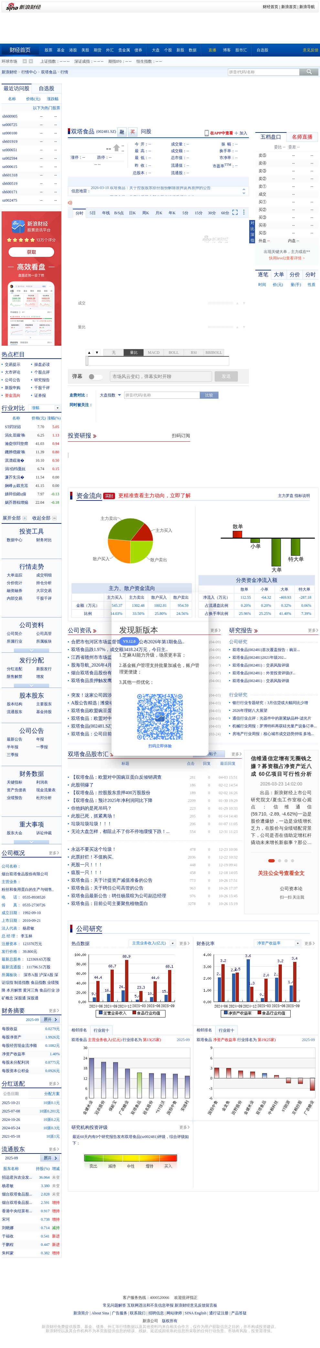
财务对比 (44, 540)
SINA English (195, 1313)
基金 (61, 50)
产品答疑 (239, 1313)
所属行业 (14, 641)
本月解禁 (14, 990)
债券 (138, 50)
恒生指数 (144, 61)
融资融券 (14, 590)
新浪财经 (9, 72)
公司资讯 (79, 630)
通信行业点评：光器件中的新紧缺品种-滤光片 (271, 718)
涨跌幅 (53, 99)
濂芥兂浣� (14, 477)
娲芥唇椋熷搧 (16, 502)
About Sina (100, 1313)
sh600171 (9, 192)
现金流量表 (46, 790)
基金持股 (44, 712)
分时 (79, 213)
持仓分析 (44, 583)
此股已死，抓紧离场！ (93, 816)
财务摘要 (13, 1010)
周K (145, 213)
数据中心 (14, 540)
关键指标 (14, 782)
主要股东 (44, 704)
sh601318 (9, 175)
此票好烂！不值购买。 (93, 857)
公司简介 (14, 633)
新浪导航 (307, 7)
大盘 (156, 50)
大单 (279, 274)
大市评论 (12, 372)
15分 (199, 213)
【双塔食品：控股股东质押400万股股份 (110, 792)
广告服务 (119, 1313)
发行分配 (31, 660)
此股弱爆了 (82, 785)
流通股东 (14, 712)
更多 (214, 630)
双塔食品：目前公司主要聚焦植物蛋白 (109, 903)
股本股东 (31, 695)
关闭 (200, 603)
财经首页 (270, 7)
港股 (73, 50)
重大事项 (31, 824)
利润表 (42, 782)
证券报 (40, 395)
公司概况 (13, 853)
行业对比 (13, 408)
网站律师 (174, 1313)
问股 (146, 131)
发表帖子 (209, 754)
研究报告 (240, 630)
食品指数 (38, 982)
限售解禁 (14, 676)
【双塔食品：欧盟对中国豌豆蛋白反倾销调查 (116, 777)
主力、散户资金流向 (132, 588)
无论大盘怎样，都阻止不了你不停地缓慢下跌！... (120, 831)
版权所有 (169, 1321)
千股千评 (42, 387)
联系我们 (137, 1313)
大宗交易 (44, 590)
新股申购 (12, 387)
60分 (225, 213)
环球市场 (9, 61)
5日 (93, 213)
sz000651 (9, 150)
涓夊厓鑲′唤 (15, 435)
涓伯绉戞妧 (15, 469)
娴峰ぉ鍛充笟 (16, 485)
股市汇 (241, 50)
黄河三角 (30, 990)
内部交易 (14, 598)
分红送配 (14, 669)
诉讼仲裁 (44, 833)
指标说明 (302, 495)
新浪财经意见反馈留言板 (196, 1305)
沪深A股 (46, 975)
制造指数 (22, 982)
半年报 (12, 747)
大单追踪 (14, 575)
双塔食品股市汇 (88, 754)
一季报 (42, 747)
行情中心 (29, 72)
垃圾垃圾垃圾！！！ (91, 823)
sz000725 (9, 124)
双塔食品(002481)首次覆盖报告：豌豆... (266, 650)
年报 (40, 739)
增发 (40, 676)
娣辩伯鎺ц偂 (15, 494)
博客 (227, 50)
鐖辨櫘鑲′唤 (15, 452)
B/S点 (119, 213)
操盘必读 (42, 364)
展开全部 (12, 518)
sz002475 (9, 200)
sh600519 (9, 183)
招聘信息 (156, 1313)
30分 (212, 213)
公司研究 (238, 641)
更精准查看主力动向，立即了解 (154, 495)
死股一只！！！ (87, 864)
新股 (180, 50)
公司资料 (31, 625)
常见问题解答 (114, 1305)
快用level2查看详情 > (287, 258)
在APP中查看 (221, 133)
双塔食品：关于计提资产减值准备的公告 (112, 880)
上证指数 (48, 61)
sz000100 (9, 133)
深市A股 (31, 975)
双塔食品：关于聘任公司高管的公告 (107, 888)
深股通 (20, 998)
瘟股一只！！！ (87, 872)
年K (172, 213)
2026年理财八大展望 (249, 710)
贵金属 (124, 50)
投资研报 (79, 435)
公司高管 (44, 633)
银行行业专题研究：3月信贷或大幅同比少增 (270, 702)
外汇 (110, 50)
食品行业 (47, 990)
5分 (185, 213)
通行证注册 (219, 1313)
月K (158, 213)
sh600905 (9, 116)
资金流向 (89, 495)
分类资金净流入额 (256, 580)
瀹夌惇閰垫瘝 (16, 443)
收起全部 (41, 518)
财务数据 (31, 773)
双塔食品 (49, 72)
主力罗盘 (285, 495)
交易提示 (12, 364)
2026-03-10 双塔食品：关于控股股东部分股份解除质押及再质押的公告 (151, 191)
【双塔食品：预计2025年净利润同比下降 (112, 800)
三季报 (12, 755)
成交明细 (44, 575)
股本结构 (14, 704)
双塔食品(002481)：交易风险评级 (260, 665)
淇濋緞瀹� (14, 460)
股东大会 (14, 833)
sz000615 (9, 166)
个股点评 (42, 372)
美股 (85, 50)
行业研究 (238, 694)
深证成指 (82, 61)
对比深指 (252, 232)
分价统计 (14, 583)
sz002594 (9, 158)
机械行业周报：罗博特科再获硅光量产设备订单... (274, 726)
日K (132, 213)
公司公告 (12, 380)
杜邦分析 (44, 797)
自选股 (262, 50)
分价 (295, 274)
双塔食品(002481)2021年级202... (259, 657)
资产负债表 (16, 790)
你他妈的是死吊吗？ (91, 808)
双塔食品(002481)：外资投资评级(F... (263, 673)
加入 (243, 133)
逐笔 (263, 274)
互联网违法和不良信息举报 (150, 1305)
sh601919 (9, 141)
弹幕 (77, 376)
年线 (106, 213)
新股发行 (44, 669)
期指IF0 (115, 61)
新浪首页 (289, 7)
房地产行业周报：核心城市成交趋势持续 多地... (273, 734)
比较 (209, 395)
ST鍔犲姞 (13, 427)
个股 (168, 50)
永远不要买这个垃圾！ (93, 849)
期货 (97, 50)
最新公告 (14, 739)
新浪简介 (81, 1313)
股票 (48, 50)
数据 (193, 50)
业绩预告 (14, 797)
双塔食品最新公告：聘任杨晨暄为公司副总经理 (118, 895)
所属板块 (44, 641)
